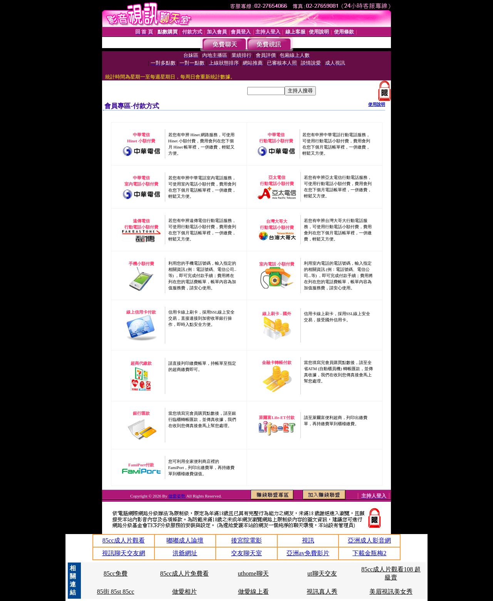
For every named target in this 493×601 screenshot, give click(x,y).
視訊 (308, 540)
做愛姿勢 (177, 496)
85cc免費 (115, 573)
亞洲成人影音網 (369, 540)
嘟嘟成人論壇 (184, 540)
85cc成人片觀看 (123, 540)
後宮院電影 (246, 540)
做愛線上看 (253, 591)
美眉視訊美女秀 (391, 591)
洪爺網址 (185, 553)
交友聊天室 (246, 553)
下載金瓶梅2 (369, 553)
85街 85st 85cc (115, 591)
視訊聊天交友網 (123, 553)
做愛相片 (184, 591)
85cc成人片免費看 (184, 573)
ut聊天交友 (322, 573)
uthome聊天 (253, 573)
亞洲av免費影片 (308, 553)
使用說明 (376, 104)
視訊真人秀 (322, 591)
